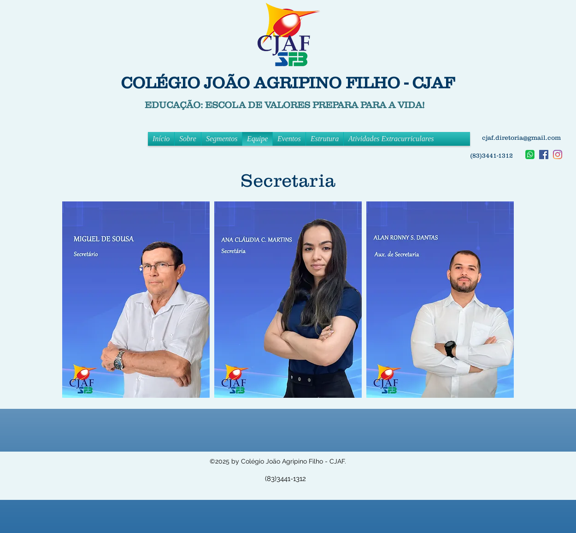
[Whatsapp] (530, 154)
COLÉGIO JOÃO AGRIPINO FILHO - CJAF (287, 83)
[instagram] (557, 154)
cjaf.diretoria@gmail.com (521, 137)
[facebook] (543, 154)
